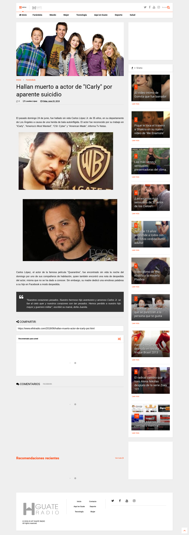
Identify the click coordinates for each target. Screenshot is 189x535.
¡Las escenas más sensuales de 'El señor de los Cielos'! (148, 202)
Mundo (53, 15)
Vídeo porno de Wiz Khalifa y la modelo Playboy (147, 275)
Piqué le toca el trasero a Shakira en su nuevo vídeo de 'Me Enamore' (149, 129)
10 (136, 416)
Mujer (66, 15)
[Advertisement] (38, 432)
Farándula (37, 15)
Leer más (135, 104)
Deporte (118, 15)
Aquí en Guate (100, 15)
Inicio (23, 15)
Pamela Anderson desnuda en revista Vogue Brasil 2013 (146, 348)
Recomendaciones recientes (37, 458)
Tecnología (81, 15)
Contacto (92, 501)
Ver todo (119, 458)
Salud (132, 15)
